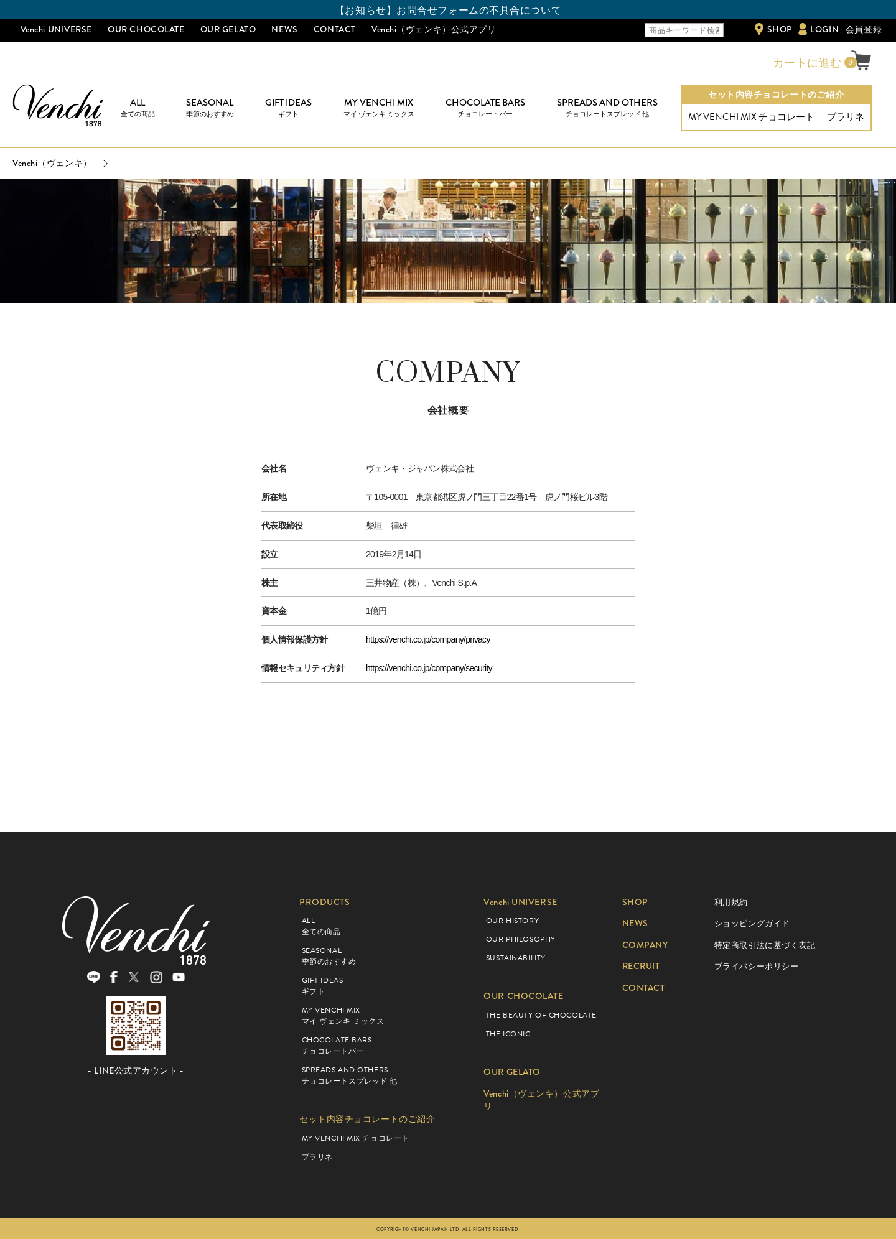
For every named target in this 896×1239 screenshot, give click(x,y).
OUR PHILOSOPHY (521, 939)
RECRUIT (641, 966)
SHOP (779, 29)
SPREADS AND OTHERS (607, 108)
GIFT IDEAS (288, 108)
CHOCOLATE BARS (485, 108)
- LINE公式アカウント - (136, 1071)
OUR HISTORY (512, 920)
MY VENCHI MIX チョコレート (751, 117)
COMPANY (646, 945)
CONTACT (335, 29)
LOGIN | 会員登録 (846, 29)
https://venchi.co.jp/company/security (429, 668)
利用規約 (731, 902)
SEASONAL (210, 108)
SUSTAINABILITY (516, 957)
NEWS (284, 29)
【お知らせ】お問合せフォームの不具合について (448, 10)
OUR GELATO (228, 29)
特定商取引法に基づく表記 (765, 945)
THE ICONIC (508, 1033)
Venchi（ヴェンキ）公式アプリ (434, 29)
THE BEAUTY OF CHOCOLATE (541, 1015)
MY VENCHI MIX (378, 108)
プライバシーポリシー (756, 966)
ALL (138, 108)
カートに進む (806, 63)
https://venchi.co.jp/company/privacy (428, 639)
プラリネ (845, 117)
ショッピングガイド (752, 923)
